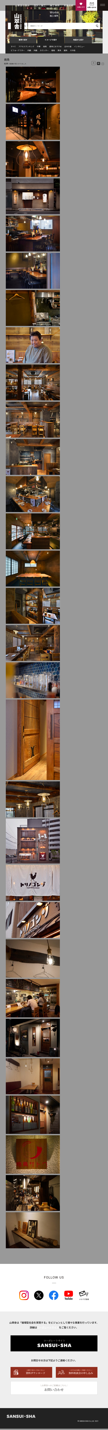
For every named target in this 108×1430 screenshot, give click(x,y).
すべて (13, 48)
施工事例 (55, 5)
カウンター (44, 52)
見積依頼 (69, 5)
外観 (35, 52)
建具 (65, 52)
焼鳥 (45, 48)
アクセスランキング (26, 48)
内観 (29, 52)
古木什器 (67, 48)
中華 (38, 48)
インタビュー (79, 48)
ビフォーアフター (18, 52)
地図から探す (78, 41)
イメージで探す (51, 41)
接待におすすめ (55, 48)
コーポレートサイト (48, 1328)
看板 (53, 52)
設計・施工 (40, 5)
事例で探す (23, 41)
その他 (72, 52)
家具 (59, 52)
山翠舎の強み (22, 5)
